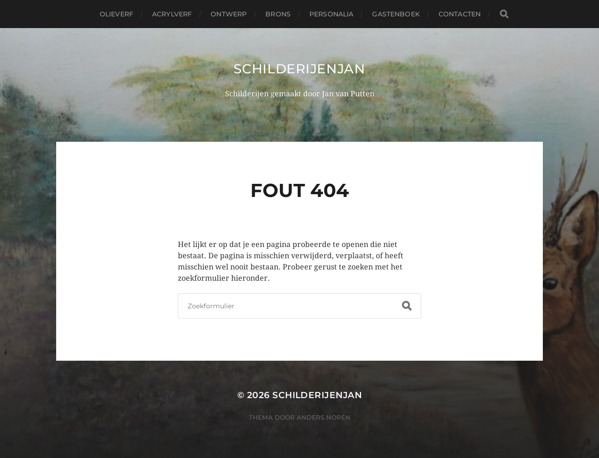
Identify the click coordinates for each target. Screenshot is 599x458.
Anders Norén (324, 417)
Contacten (459, 14)
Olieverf (116, 14)
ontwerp (229, 14)
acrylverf (172, 14)
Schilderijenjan (299, 69)
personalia (331, 14)
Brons (278, 14)
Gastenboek (395, 14)
